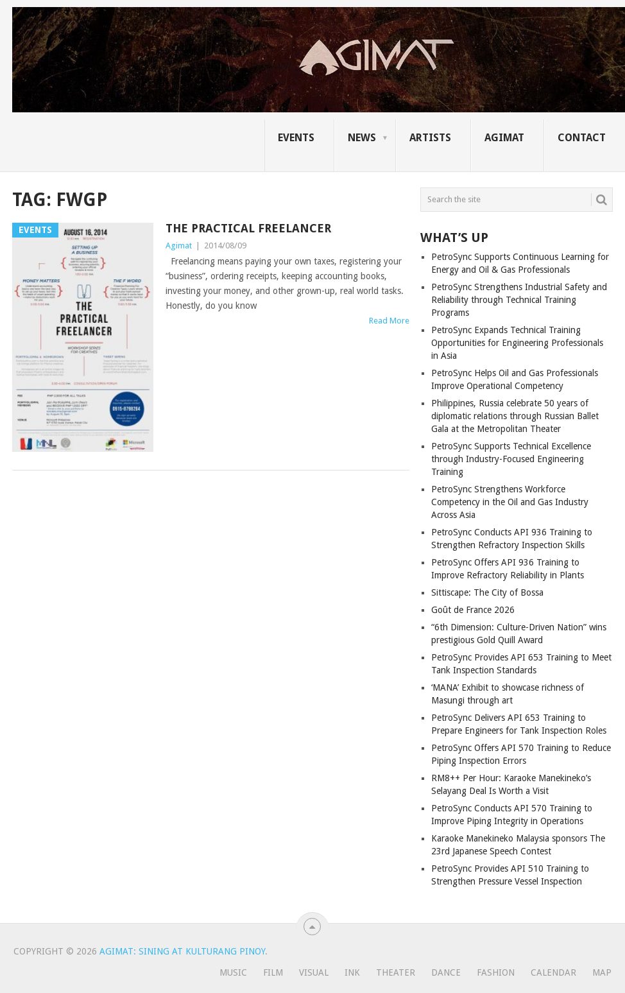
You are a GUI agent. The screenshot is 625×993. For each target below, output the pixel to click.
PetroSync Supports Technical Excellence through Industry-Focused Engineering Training (511, 459)
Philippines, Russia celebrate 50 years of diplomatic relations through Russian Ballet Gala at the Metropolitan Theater (515, 416)
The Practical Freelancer (248, 228)
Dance (446, 972)
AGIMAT (504, 138)
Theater (395, 972)
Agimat (179, 245)
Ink (352, 972)
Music (233, 972)
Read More (389, 320)
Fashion (496, 972)
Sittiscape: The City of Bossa (487, 592)
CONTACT (582, 138)
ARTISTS (430, 138)
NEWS (362, 138)
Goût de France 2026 (473, 610)
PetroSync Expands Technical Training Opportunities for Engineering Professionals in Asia (517, 343)
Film (273, 972)
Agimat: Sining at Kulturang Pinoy (182, 951)
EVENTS (296, 138)
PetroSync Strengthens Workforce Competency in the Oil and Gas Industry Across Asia (509, 502)
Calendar (553, 972)
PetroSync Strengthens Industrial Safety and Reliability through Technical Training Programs (519, 300)
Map (602, 972)
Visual (314, 972)
